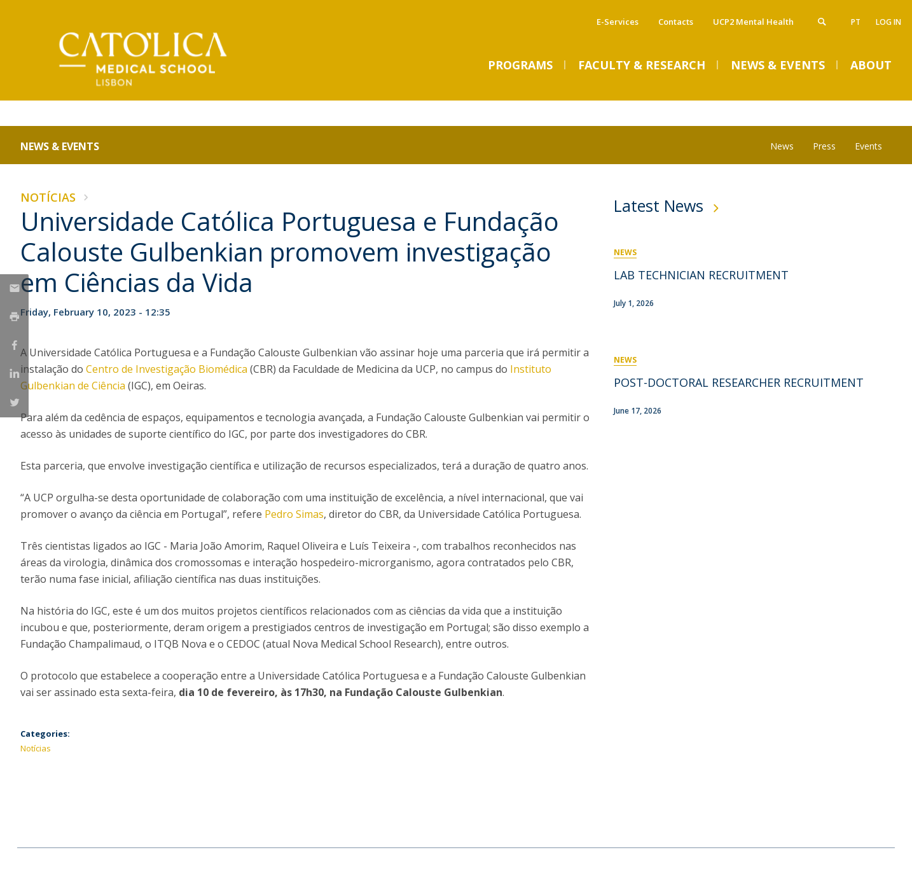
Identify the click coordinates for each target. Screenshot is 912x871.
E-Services (618, 21)
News (782, 146)
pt (855, 22)
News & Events (59, 146)
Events (868, 146)
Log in (888, 22)
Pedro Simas (294, 514)
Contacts (675, 21)
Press (824, 146)
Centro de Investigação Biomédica (166, 369)
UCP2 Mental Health (753, 21)
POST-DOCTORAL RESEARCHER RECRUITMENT (739, 382)
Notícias (48, 197)
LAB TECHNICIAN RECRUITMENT (701, 274)
